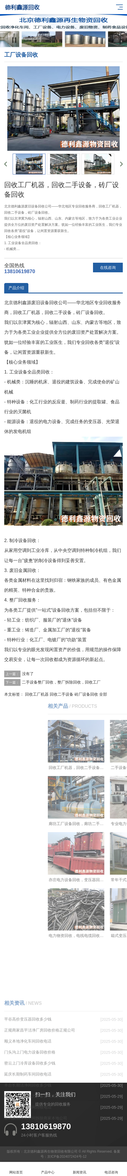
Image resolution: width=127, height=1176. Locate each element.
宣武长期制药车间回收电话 (27, 1158)
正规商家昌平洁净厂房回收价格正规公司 (39, 1081)
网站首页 (16, 1169)
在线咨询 (108, 267)
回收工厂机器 (37, 694)
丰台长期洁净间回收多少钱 (27, 1136)
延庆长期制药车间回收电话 (27, 1125)
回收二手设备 (61, 694)
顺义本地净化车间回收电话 (27, 1092)
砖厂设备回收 (86, 694)
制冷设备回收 (22, 540)
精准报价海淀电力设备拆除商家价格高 (37, 1147)
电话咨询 (111, 1169)
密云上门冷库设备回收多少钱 (29, 1114)
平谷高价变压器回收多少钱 (27, 1070)
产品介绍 (16, 288)
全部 (103, 694)
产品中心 (48, 1169)
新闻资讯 (79, 1169)
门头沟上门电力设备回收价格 (29, 1103)
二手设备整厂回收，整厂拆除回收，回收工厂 (61, 682)
